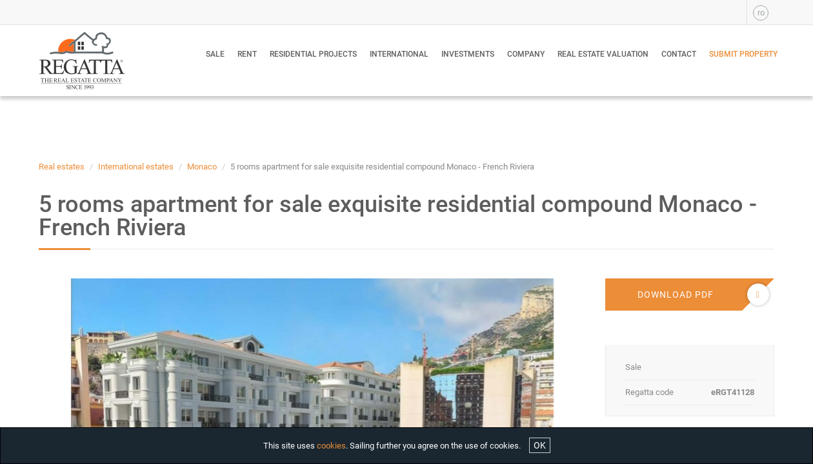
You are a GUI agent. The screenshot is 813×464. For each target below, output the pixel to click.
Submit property (743, 54)
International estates (136, 166)
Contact (678, 54)
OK (540, 445)
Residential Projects (313, 54)
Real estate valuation (602, 54)
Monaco (202, 166)
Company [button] (526, 54)
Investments (467, 54)
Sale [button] (215, 54)
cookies (331, 445)
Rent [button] (247, 54)
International (399, 54)
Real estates (62, 166)
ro (761, 12)
